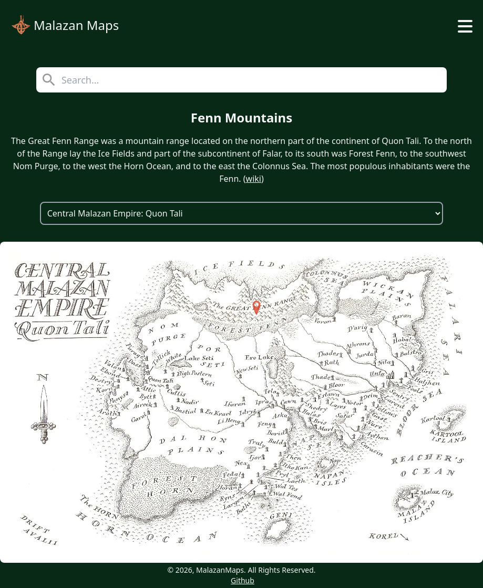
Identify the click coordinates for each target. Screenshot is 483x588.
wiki (253, 178)
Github (242, 580)
